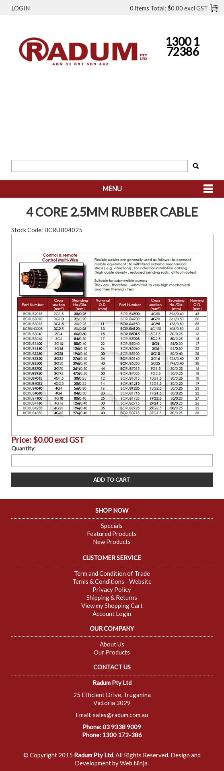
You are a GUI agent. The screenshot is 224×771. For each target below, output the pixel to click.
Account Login (111, 613)
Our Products (112, 652)
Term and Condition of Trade (112, 573)
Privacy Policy (111, 589)
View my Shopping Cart (112, 605)
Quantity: (23, 448)
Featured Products (112, 533)
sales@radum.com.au (120, 714)
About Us (112, 644)
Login (20, 8)
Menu (112, 189)
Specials (112, 525)
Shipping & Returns (111, 597)
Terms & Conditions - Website (112, 581)
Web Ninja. (134, 763)
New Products (112, 541)
